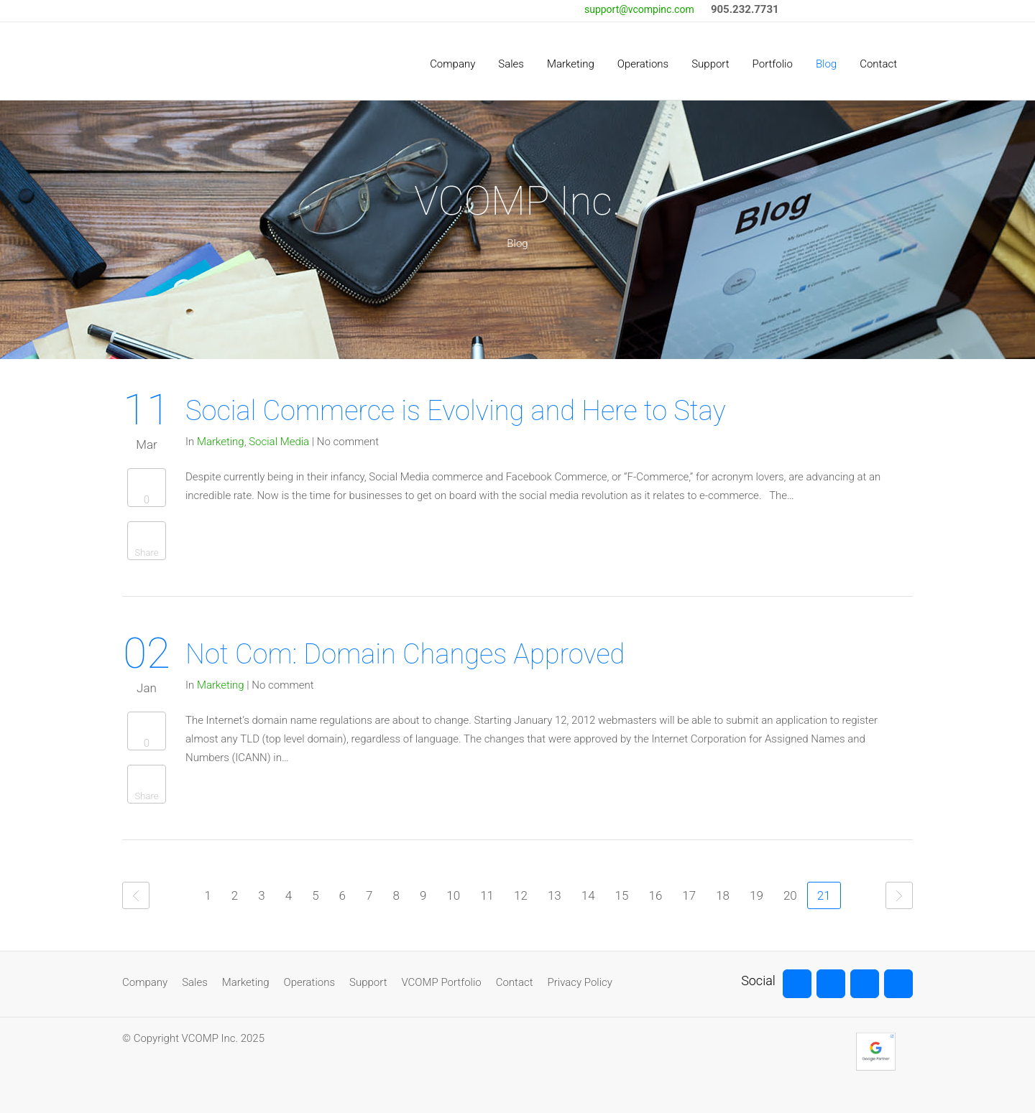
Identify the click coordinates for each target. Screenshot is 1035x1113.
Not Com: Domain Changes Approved (405, 654)
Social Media (279, 441)
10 (453, 895)
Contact (514, 982)
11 (487, 895)
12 (521, 895)
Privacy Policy (580, 982)
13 (554, 895)
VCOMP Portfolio (441, 982)
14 (588, 895)
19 (756, 895)
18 (723, 895)
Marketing (220, 441)
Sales (195, 982)
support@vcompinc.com (639, 9)
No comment (348, 441)
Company (144, 982)
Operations (309, 982)
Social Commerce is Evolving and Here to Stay (455, 411)
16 (655, 895)
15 (622, 895)
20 (790, 895)
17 (689, 895)
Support (368, 982)
